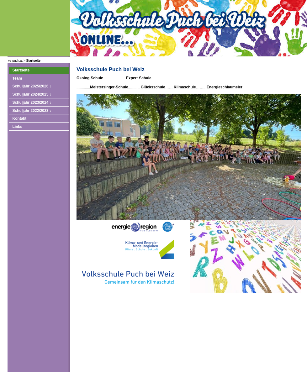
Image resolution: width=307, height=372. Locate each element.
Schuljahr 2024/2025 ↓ (32, 94)
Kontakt (20, 118)
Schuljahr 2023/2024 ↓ (32, 102)
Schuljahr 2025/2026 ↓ (32, 86)
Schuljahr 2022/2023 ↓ (32, 110)
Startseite (33, 60)
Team (17, 78)
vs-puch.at (15, 60)
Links (17, 126)
